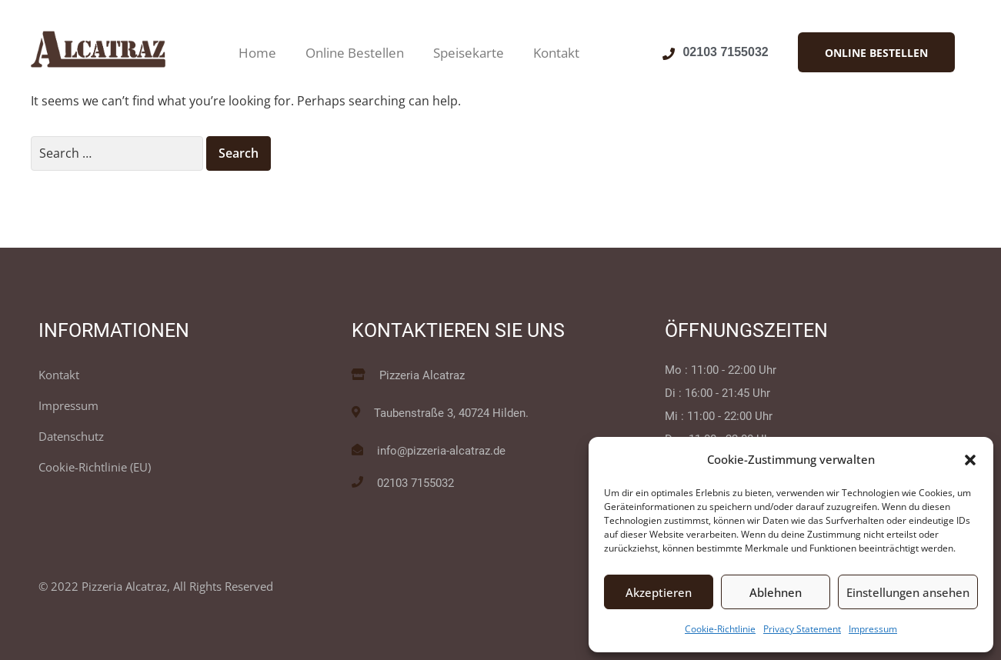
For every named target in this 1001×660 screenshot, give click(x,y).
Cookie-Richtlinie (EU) (94, 467)
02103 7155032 (725, 51)
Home (257, 53)
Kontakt (556, 53)
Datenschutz (71, 436)
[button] (970, 460)
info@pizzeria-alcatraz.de (441, 451)
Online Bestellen (354, 53)
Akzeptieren (659, 592)
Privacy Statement (802, 628)
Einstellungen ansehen (907, 592)
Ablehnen (775, 592)
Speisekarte (468, 53)
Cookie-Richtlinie (720, 628)
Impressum (873, 628)
